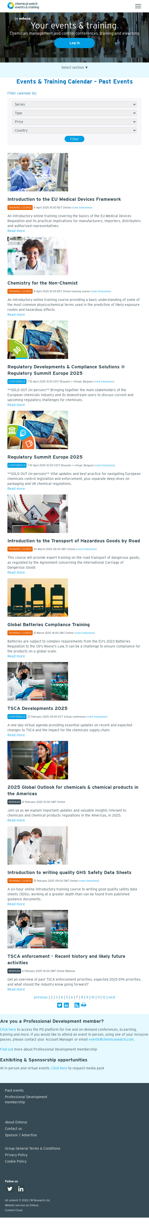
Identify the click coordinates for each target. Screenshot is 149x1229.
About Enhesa (16, 1122)
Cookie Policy (15, 1161)
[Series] (74, 104)
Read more (16, 231)
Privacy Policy (16, 1155)
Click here (8, 1029)
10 (93, 997)
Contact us (13, 1129)
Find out (6, 1049)
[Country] (74, 130)
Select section (74, 67)
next (111, 997)
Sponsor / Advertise (21, 1135)
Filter (74, 139)
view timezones (82, 207)
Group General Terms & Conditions (32, 1148)
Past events (14, 1090)
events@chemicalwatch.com (111, 1039)
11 (98, 997)
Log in (75, 43)
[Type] (74, 113)
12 (103, 997)
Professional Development (77, 1100)
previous (41, 997)
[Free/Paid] (74, 122)
